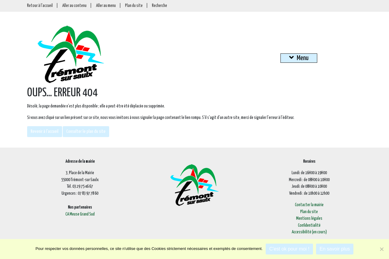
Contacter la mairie (309, 205)
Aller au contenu (74, 6)
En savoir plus (335, 248)
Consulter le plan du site (86, 131)
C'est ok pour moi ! (289, 248)
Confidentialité (309, 225)
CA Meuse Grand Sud (80, 214)
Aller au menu (106, 6)
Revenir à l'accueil (45, 131)
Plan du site (134, 6)
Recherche (159, 6)
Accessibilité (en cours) (309, 232)
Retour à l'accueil (40, 6)
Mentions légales (309, 218)
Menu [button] (298, 58)
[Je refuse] (381, 249)
